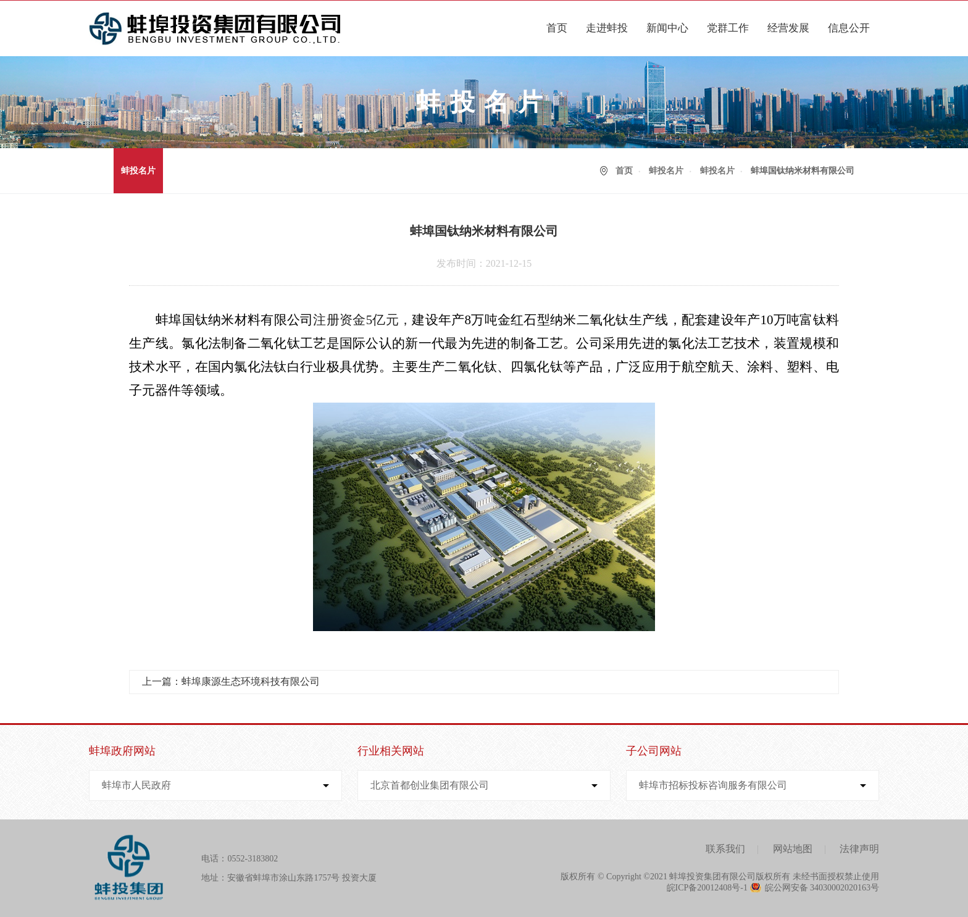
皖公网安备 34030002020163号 (822, 887)
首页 (556, 28)
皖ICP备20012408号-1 (707, 887)
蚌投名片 (138, 170)
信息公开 (849, 28)
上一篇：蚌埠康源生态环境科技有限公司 (231, 681)
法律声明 (859, 849)
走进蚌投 (607, 28)
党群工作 (728, 28)
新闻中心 (667, 28)
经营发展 (788, 28)
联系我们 (725, 849)
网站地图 (792, 849)
